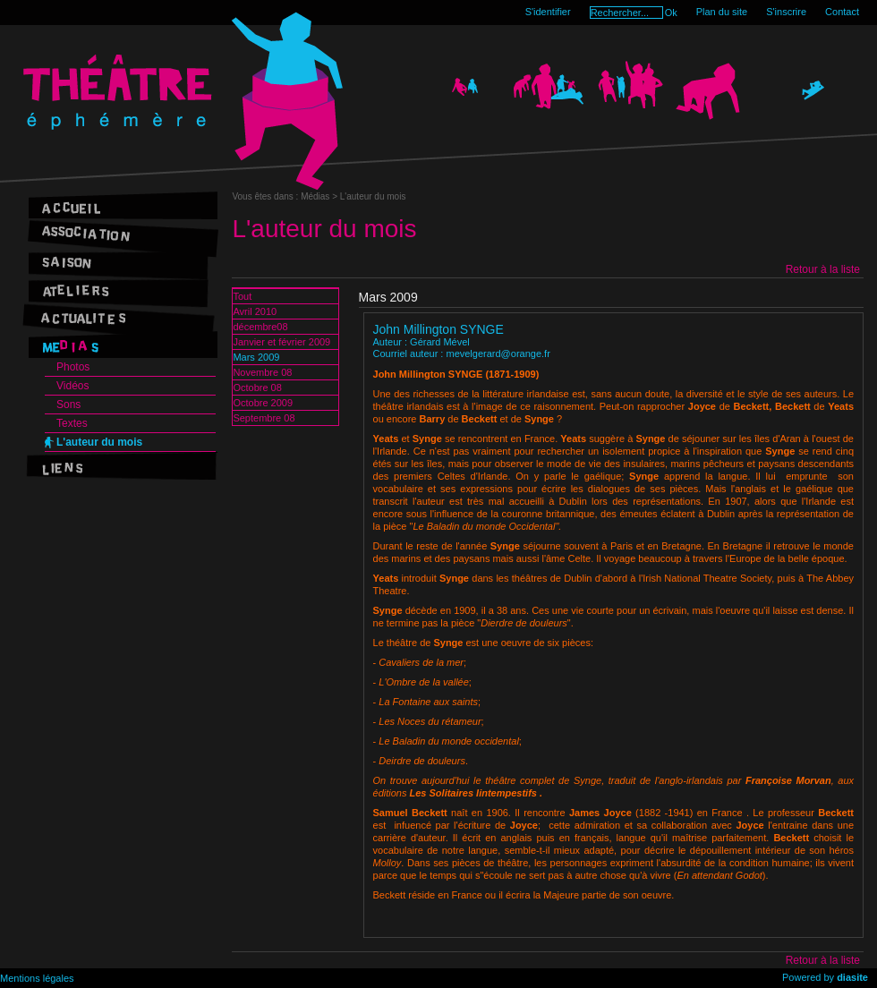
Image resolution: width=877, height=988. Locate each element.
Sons (68, 404)
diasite (852, 977)
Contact (842, 11)
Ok (671, 12)
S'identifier (548, 11)
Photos (72, 367)
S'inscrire (786, 11)
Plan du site (721, 11)
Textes (72, 423)
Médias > (320, 196)
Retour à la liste (823, 269)
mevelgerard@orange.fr (497, 353)
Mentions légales (37, 978)
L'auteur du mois (99, 442)
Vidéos (72, 385)
